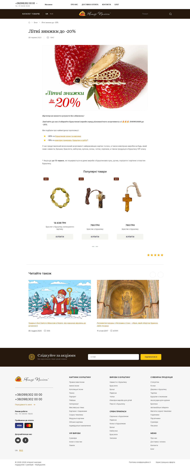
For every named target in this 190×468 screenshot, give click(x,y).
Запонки (113, 438)
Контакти (106, 4)
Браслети (114, 386)
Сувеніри (73, 438)
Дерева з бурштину (158, 389)
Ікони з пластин (75, 442)
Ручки (152, 386)
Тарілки (153, 393)
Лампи (72, 445)
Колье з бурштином (118, 424)
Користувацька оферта (165, 462)
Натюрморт (74, 404)
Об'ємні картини (76, 422)
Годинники (154, 415)
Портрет (72, 397)
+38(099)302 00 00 (25, 3)
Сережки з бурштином (119, 416)
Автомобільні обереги (159, 407)
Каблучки (114, 431)
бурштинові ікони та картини (68, 136)
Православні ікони (76, 382)
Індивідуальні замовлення (80, 426)
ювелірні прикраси (63, 140)
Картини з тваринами (78, 411)
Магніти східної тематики (160, 411)
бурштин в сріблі (79, 140)
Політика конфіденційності (140, 462)
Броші (112, 389)
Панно (71, 393)
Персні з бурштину (117, 404)
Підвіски (113, 393)
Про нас (74, 4)
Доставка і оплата (90, 4)
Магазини (46, 5)
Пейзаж (72, 400)
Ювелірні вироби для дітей (121, 400)
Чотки (112, 397)
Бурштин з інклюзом (158, 397)
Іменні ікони (74, 386)
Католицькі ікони (76, 389)
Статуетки (154, 382)
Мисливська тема (76, 407)
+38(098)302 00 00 (28, 399)
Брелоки (154, 404)
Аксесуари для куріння (160, 400)
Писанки (154, 426)
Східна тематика (76, 415)
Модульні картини (76, 418)
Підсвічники (155, 418)
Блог (117, 4)
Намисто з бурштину (118, 382)
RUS (51, 14)
